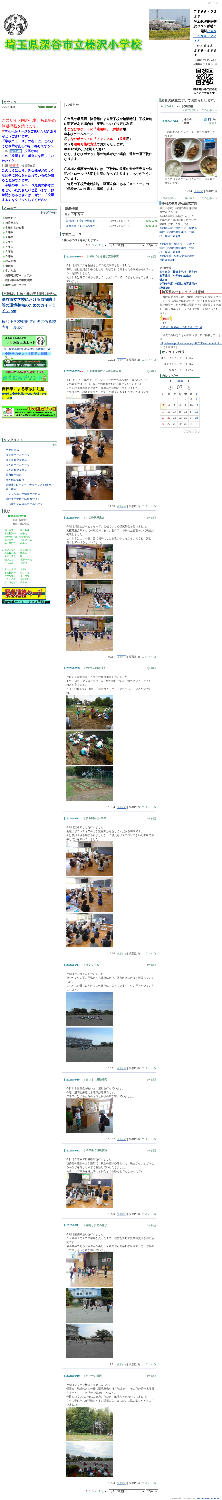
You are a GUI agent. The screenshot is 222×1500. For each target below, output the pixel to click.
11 (196, 406)
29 (168, 399)
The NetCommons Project (208, 1498)
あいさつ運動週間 (96, 1079)
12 (163, 412)
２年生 (8, 237)
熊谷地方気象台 (15, 479)
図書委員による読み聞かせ (82, 225)
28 (163, 399)
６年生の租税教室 (96, 1150)
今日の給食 (167, 106)
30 (174, 399)
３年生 (8, 241)
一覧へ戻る (188, 198)
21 (174, 418)
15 (180, 412)
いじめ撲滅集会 (95, 517)
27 (168, 424)
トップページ (48, 212)
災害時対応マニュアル (17, 275)
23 (185, 418)
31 (191, 424)
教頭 (153, 256)
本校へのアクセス (15, 285)
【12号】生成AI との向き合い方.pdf (181, 327)
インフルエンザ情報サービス (23, 493)
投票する (121, 360)
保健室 (8, 265)
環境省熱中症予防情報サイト (23, 498)
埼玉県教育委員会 (16, 459)
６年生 (8, 256)
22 (180, 418)
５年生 (8, 251)
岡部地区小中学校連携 (17, 280)
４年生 (8, 246)
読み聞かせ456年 (96, 818)
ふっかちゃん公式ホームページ (24, 503)
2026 (180, 381)
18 (196, 412)
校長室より (11, 222)
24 (191, 418)
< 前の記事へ (190, 110)
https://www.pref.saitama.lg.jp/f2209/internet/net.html (191, 343)
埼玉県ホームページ (18, 454)
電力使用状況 (14, 474)
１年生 (8, 232)
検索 (54, 444)
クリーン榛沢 (94, 1375)
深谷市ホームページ (18, 464)
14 (174, 412)
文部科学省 (12, 449)
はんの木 (9, 261)
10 (191, 406)
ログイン (212, 2)
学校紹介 (9, 218)
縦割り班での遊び (96, 1225)
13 (168, 412)
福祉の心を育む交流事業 (80, 220)
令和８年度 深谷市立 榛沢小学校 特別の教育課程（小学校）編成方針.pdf (178, 231)
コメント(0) (149, 359)
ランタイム (92, 964)
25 (196, 418)
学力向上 (9, 270)
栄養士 (213, 123)
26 (163, 424)
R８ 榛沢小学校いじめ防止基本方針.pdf (26, 349)
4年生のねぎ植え (96, 667)
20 (168, 418)
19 (163, 418)
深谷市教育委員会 (16, 469)
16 (185, 412)
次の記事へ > (209, 110)
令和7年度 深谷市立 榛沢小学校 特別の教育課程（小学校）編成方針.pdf (177, 247)
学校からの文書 (13, 227)
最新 (74, 214)
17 (191, 412)
